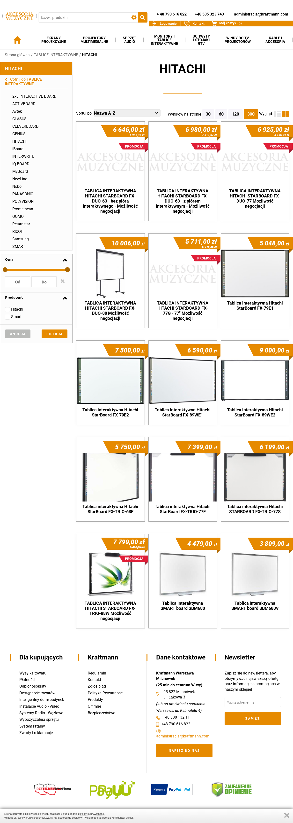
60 (221, 117)
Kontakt (94, 679)
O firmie (94, 706)
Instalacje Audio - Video (39, 706)
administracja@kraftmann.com (261, 11)
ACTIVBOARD (24, 107)
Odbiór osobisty (32, 686)
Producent (14, 300)
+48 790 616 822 (175, 724)
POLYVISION (23, 205)
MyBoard (20, 174)
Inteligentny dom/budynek (41, 700)
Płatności (27, 679)
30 (208, 117)
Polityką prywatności (92, 813)
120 (235, 117)
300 (251, 117)
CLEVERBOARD (25, 129)
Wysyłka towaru (32, 673)
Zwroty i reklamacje (36, 732)
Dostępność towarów (37, 693)
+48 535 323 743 (209, 11)
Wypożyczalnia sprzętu (39, 719)
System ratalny (32, 726)
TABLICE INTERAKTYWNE (56, 58)
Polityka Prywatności (106, 693)
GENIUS (19, 137)
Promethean (22, 212)
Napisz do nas (184, 750)
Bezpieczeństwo (101, 713)
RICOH (17, 235)
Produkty (95, 700)
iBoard (17, 152)
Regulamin (97, 673)
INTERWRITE (23, 159)
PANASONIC (22, 197)
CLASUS (19, 122)
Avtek (17, 114)
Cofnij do (23, 85)
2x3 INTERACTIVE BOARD (34, 99)
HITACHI (89, 58)
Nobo (17, 190)
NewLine (19, 182)
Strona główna (17, 58)
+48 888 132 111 (177, 717)
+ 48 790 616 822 (172, 11)
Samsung (20, 242)
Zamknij (286, 815)
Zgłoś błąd (97, 686)
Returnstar (21, 227)
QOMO (18, 220)
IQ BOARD (20, 167)
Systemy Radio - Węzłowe (41, 713)
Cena (9, 262)
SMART (18, 250)
